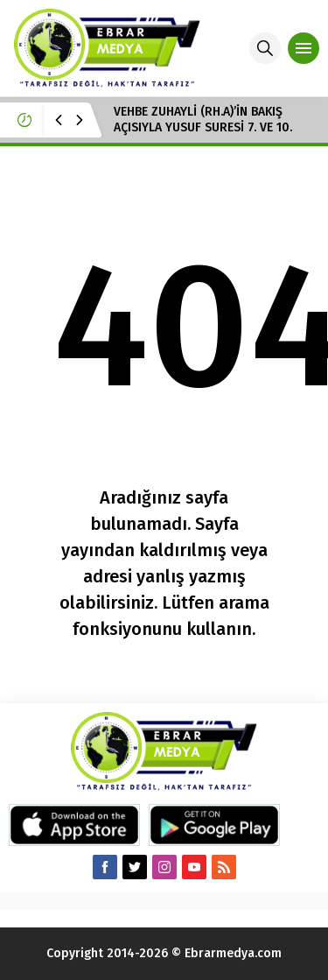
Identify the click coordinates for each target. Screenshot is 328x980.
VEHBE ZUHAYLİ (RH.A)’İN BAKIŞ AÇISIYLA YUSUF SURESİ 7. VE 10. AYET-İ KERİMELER (203, 127)
